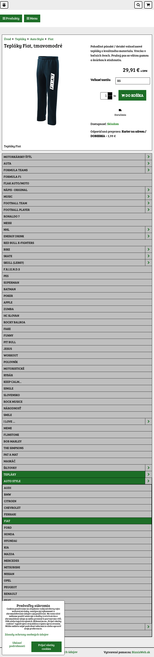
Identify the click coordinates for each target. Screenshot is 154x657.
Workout (11, 355)
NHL (78, 229)
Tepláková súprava (19, 633)
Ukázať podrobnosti (17, 644)
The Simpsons (13, 448)
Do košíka (132, 95)
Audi (7, 488)
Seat (7, 600)
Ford (8, 527)
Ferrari (10, 514)
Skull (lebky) (78, 262)
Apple (8, 302)
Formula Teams (78, 170)
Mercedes (11, 560)
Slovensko (12, 395)
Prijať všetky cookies (46, 647)
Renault (10, 594)
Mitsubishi (12, 567)
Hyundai (10, 541)
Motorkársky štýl (78, 157)
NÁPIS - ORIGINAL (78, 190)
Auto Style (78, 481)
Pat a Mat (11, 454)
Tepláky (78, 474)
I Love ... (78, 421)
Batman (10, 289)
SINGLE (8, 388)
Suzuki (9, 613)
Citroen (10, 501)
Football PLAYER (78, 209)
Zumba (9, 309)
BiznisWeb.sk (141, 652)
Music (78, 196)
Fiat (7, 521)
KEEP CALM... (13, 382)
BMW (7, 494)
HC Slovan (11, 315)
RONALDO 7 (12, 216)
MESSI (8, 223)
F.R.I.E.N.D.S (12, 269)
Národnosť (12, 408)
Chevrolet (12, 508)
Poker (8, 296)
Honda (9, 534)
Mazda (9, 554)
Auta (78, 163)
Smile (8, 415)
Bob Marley (13, 441)
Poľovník (11, 362)
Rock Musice (13, 401)
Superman (11, 282)
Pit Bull (10, 342)
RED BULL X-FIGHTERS (19, 243)
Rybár (8, 375)
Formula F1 (12, 176)
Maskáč (9, 461)
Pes (6, 276)
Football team (78, 203)
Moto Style (78, 627)
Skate (78, 256)
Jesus (8, 349)
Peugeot (10, 587)
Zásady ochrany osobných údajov (26, 634)
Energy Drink (78, 236)
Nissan (9, 574)
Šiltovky (78, 468)
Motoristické (14, 368)
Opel (7, 580)
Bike (78, 249)
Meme (8, 428)
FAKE (7, 329)
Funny (8, 335)
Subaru (9, 607)
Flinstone (11, 435)
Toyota (9, 620)
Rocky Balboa (14, 322)
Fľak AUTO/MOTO (16, 183)
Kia (6, 547)
